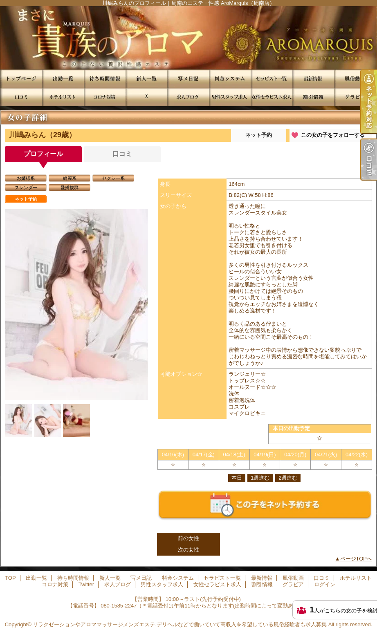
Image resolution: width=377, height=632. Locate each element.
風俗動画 (355, 78)
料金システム (230, 78)
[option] (76, 304)
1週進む (260, 478)
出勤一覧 (63, 78)
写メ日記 (188, 78)
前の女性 (188, 538)
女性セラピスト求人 (271, 97)
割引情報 (313, 97)
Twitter (146, 97)
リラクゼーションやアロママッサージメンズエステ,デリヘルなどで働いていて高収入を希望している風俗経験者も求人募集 (180, 624)
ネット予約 (258, 135)
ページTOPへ (356, 559)
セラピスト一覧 (271, 78)
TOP (21, 78)
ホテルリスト (63, 97)
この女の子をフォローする (333, 135)
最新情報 (313, 78)
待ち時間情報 (105, 78)
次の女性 (188, 550)
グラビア (355, 97)
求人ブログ (188, 97)
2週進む (287, 478)
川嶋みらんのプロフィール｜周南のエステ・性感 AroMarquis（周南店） (188, 37)
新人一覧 (146, 78)
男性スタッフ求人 (230, 97)
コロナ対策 (105, 97)
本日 (236, 478)
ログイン (324, 584)
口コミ (21, 97)
